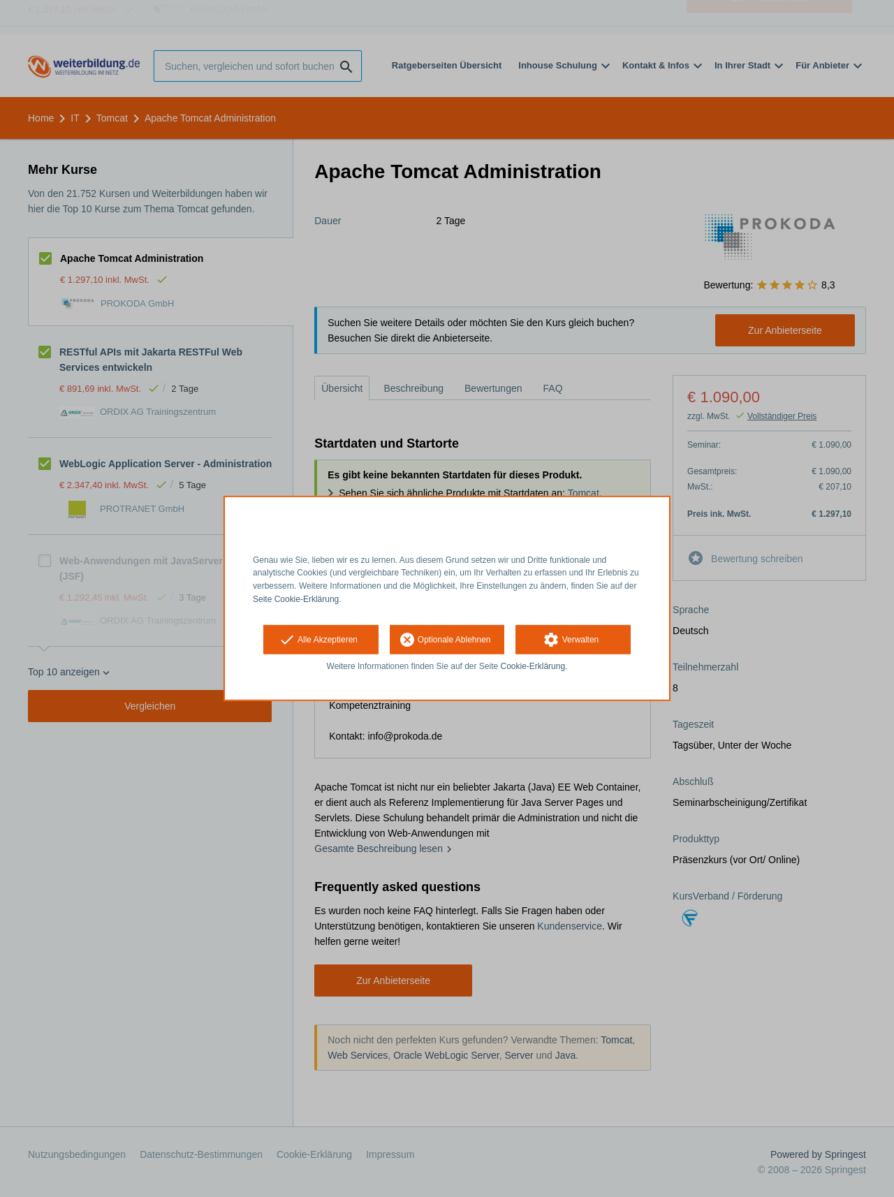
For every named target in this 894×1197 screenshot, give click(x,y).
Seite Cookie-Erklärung (296, 599)
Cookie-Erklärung (533, 666)
